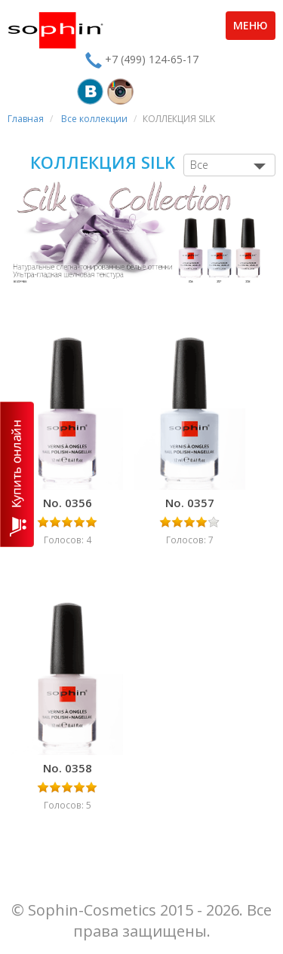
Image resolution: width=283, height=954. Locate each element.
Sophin (55, 30)
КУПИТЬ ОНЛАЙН (17, 474)
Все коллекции (94, 118)
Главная (26, 118)
